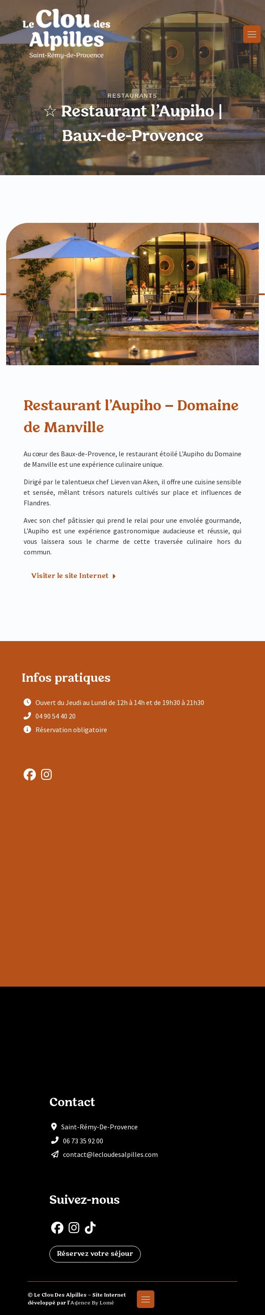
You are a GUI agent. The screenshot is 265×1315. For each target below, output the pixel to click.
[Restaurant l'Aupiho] (132, 888)
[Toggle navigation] (252, 34)
